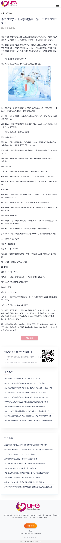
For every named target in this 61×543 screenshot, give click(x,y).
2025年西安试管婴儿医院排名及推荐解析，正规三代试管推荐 (25, 445)
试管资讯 (9, 13)
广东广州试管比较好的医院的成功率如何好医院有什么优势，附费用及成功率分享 (32, 487)
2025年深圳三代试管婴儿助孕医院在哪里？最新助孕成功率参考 (26, 402)
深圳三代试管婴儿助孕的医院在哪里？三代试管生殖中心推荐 (25, 392)
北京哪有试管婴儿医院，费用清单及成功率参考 (20, 459)
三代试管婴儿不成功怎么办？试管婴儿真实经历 (20, 454)
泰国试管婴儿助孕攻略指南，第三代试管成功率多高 (22, 379)
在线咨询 (29, 338)
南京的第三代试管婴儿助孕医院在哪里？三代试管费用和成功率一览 (27, 416)
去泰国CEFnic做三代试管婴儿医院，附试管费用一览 (22, 468)
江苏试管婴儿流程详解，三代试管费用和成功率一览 (22, 477)
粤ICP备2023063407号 (30, 537)
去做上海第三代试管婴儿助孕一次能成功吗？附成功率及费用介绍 (26, 411)
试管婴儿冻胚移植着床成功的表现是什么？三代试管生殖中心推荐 (26, 473)
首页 (2, 13)
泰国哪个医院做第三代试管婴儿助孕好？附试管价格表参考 (24, 406)
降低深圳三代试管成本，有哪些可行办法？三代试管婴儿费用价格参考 (28, 450)
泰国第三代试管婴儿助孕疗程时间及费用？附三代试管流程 (24, 383)
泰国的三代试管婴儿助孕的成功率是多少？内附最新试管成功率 (26, 397)
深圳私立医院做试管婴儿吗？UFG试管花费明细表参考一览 (24, 463)
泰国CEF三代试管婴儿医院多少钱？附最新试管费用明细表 (24, 482)
